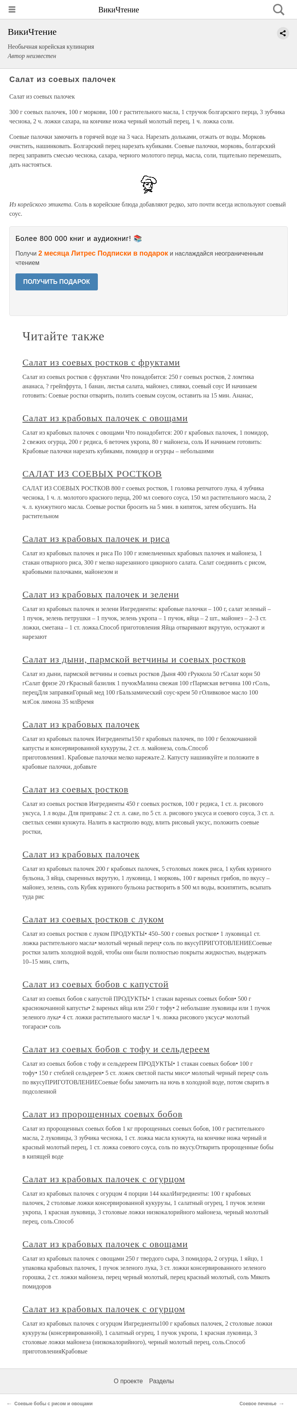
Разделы (161, 1381)
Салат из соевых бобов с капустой (95, 984)
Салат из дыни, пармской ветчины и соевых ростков (134, 659)
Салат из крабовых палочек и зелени (100, 594)
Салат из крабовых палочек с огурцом (103, 1179)
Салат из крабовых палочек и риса (96, 539)
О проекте (128, 1381)
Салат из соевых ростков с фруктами (101, 362)
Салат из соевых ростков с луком (93, 919)
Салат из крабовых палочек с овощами (105, 418)
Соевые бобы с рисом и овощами (53, 1403)
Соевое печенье (258, 1403)
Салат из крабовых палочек (81, 724)
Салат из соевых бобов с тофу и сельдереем (116, 1049)
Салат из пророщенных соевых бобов (102, 1114)
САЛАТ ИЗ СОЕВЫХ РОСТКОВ (92, 474)
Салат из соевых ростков (75, 789)
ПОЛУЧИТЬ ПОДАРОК (56, 281)
